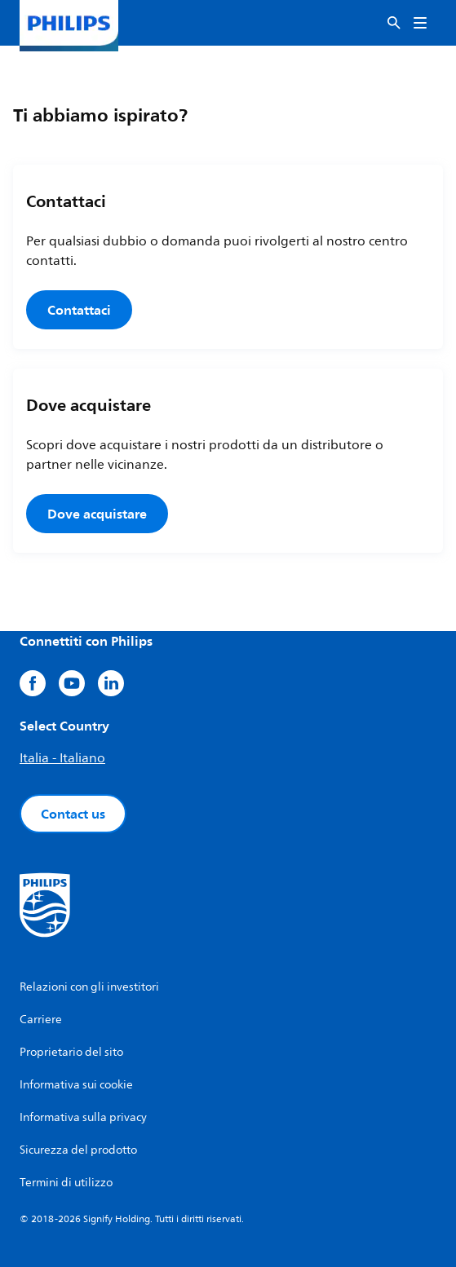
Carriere (41, 1019)
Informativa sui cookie (76, 1084)
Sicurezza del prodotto (78, 1150)
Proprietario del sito (71, 1052)
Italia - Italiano (62, 758)
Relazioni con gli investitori (89, 987)
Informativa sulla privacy (83, 1117)
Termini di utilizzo (66, 1182)
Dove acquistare (97, 513)
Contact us (73, 813)
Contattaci (79, 309)
